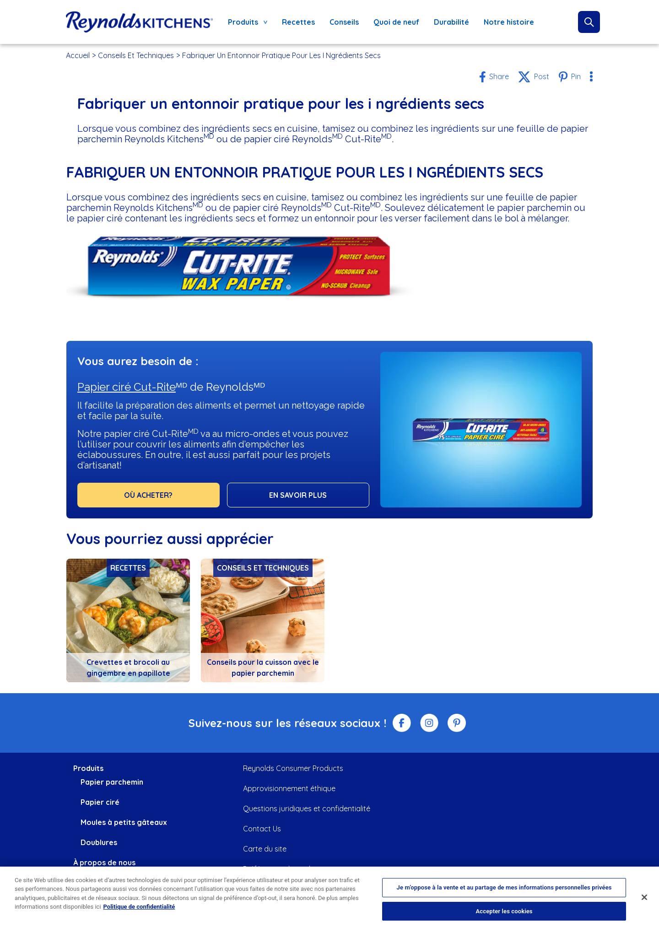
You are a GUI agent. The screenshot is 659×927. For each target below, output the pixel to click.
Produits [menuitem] (245, 24)
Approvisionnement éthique (289, 788)
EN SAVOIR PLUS (298, 495)
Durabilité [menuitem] (451, 22)
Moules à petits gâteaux (124, 822)
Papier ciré (100, 802)
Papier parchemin (112, 782)
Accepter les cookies (504, 915)
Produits (88, 768)
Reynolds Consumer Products (293, 768)
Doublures (99, 842)
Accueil (78, 55)
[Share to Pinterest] (569, 76)
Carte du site (264, 848)
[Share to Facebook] (494, 76)
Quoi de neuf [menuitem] (396, 22)
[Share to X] (533, 76)
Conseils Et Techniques (136, 55)
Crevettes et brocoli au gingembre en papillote (128, 668)
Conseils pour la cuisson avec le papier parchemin (263, 668)
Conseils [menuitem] (344, 22)
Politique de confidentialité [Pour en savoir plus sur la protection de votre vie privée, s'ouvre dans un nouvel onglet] (139, 911)
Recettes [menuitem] (298, 22)
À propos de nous (104, 862)
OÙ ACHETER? (148, 495)
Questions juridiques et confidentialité (306, 808)
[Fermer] (644, 902)
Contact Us (262, 828)
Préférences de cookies (282, 868)
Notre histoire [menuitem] (509, 22)
